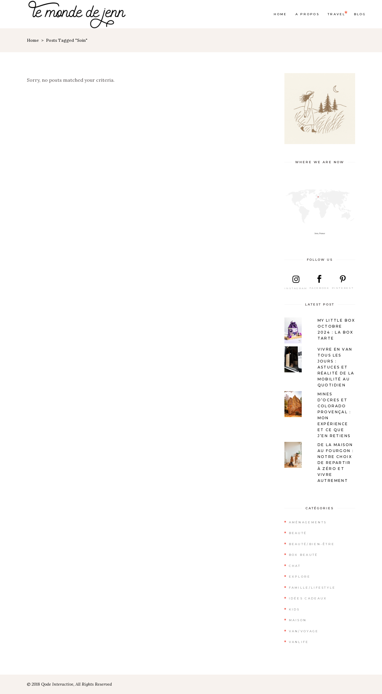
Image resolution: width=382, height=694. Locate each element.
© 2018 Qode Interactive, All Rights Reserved (69, 684)
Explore (300, 577)
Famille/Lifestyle (312, 588)
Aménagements (308, 522)
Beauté (298, 533)
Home (33, 40)
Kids (294, 609)
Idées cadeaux (308, 598)
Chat (295, 566)
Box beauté (303, 555)
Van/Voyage (304, 631)
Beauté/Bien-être (312, 544)
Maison (298, 620)
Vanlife (299, 642)
